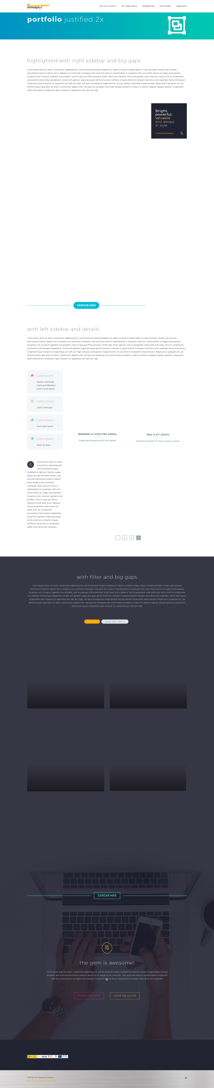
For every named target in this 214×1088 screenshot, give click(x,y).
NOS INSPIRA (165, 6)
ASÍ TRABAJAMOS (129, 6)
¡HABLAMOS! (181, 6)
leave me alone (125, 995)
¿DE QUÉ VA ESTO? (107, 6)
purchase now (89, 995)
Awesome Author (165, 133)
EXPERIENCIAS (148, 6)
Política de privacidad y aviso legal (41, 1081)
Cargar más (86, 305)
